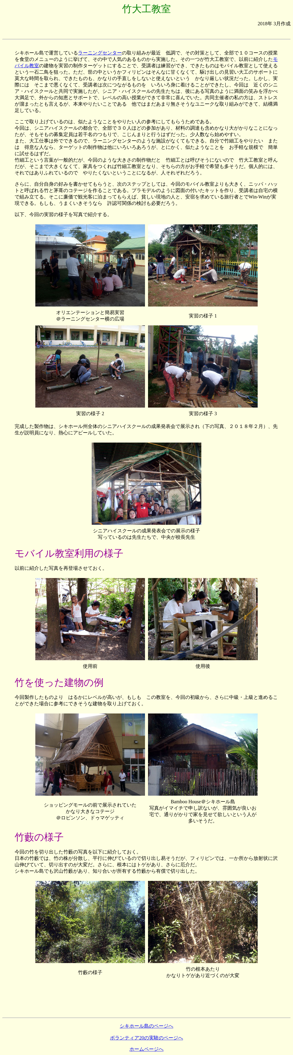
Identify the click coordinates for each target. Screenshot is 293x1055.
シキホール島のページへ (146, 1026)
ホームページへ (146, 1049)
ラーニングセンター (100, 52)
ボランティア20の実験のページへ (146, 1037)
